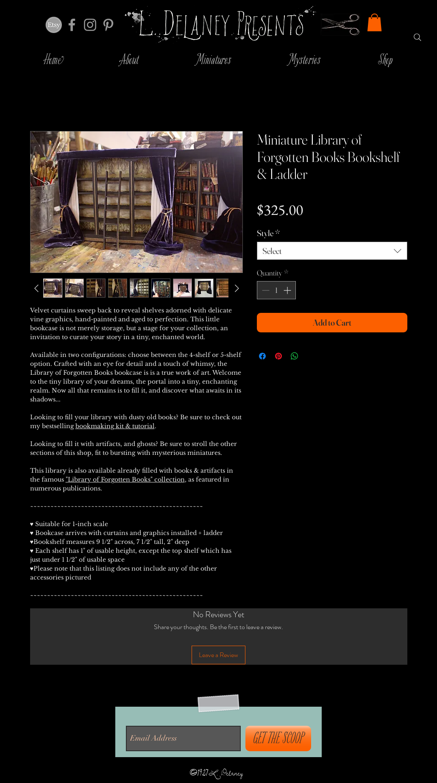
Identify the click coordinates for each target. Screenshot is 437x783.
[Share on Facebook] (262, 356)
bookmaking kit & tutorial (115, 426)
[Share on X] (311, 356)
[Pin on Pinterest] (278, 356)
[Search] (417, 37)
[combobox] (332, 251)
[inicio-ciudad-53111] (53, 25)
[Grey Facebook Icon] (72, 25)
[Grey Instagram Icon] (90, 25)
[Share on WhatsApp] (294, 356)
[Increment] (288, 290)
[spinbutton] (276, 290)
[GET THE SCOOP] (278, 738)
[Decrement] (264, 290)
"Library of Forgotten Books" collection (125, 479)
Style (268, 233)
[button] (374, 22)
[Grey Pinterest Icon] (108, 25)
